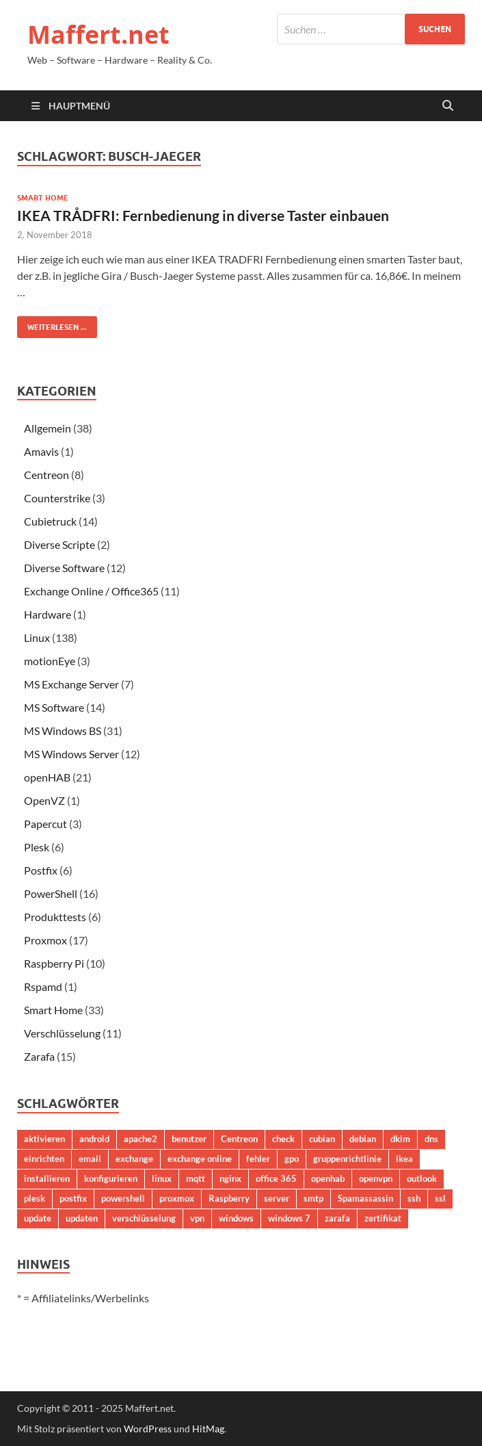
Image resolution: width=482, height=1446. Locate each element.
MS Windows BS (62, 730)
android (94, 1138)
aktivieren (44, 1138)
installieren (47, 1178)
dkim (400, 1138)
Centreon (46, 474)
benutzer (189, 1138)
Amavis (41, 451)
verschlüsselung (144, 1218)
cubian (322, 1138)
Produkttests (55, 916)
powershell (123, 1198)
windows (236, 1218)
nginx (230, 1178)
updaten (82, 1218)
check (283, 1138)
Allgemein (47, 428)
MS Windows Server (71, 753)
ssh (413, 1198)
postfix (73, 1198)
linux (162, 1178)
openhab (328, 1178)
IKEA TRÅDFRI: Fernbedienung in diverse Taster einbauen (203, 215)
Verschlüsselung (62, 1033)
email (90, 1158)
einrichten (44, 1158)
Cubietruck (50, 521)
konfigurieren (110, 1178)
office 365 (276, 1178)
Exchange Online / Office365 (91, 590)
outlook (422, 1178)
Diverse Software (64, 567)
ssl (440, 1198)
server (276, 1198)
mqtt (195, 1178)
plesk (34, 1198)
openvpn (375, 1178)
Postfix (40, 870)
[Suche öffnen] (448, 106)
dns (431, 1138)
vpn (197, 1218)
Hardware (47, 614)
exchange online (200, 1158)
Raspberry (229, 1198)
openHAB (47, 777)
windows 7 (289, 1218)
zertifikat (382, 1218)
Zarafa (39, 1056)
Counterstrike (57, 497)
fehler (258, 1158)
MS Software (54, 707)
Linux (37, 637)
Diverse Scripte (59, 544)
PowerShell (50, 893)
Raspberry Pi (54, 963)
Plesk (36, 846)
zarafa (337, 1218)
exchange (134, 1158)
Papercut (45, 823)
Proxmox (45, 939)
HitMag (208, 1428)
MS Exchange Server (71, 683)
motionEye (49, 660)
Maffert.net (98, 34)
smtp (313, 1198)
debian (362, 1138)
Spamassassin (365, 1198)
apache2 (140, 1138)
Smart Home (42, 198)
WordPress (148, 1428)
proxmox (176, 1198)
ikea (404, 1158)
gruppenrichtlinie (347, 1158)
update (37, 1218)
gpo (291, 1158)
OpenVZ (44, 800)
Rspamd (43, 986)
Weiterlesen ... (52, 324)
